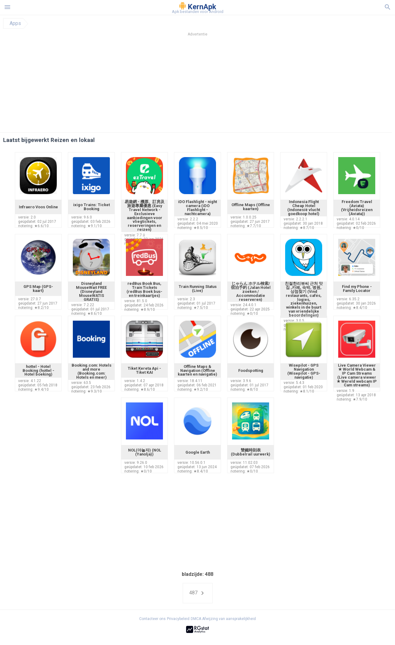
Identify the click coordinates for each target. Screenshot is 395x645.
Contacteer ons (152, 619)
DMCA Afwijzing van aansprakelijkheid (223, 619)
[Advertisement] (235, 86)
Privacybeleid (178, 619)
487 (197, 593)
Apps (15, 23)
